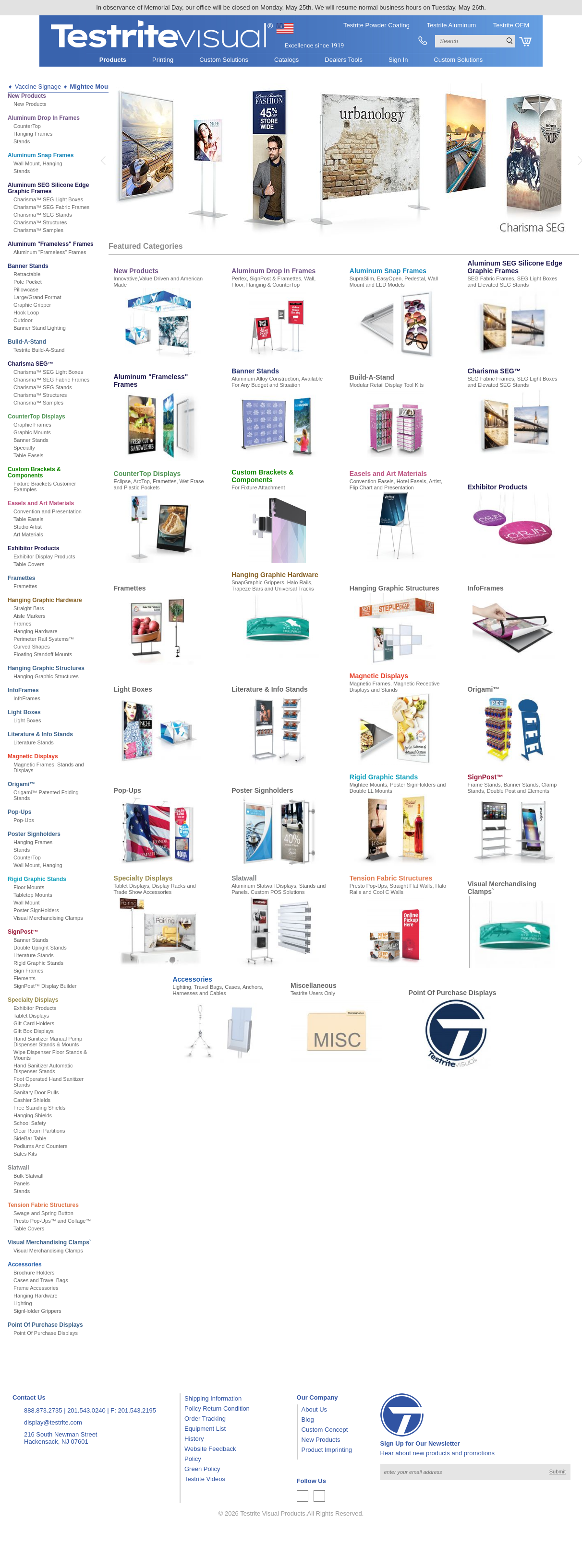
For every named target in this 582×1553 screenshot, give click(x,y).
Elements (24, 978)
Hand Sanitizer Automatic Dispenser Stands (43, 1068)
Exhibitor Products (33, 548)
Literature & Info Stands (40, 734)
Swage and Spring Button (43, 1213)
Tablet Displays (31, 1016)
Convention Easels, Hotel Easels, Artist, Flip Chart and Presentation (396, 484)
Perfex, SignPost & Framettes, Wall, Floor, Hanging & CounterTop (273, 282)
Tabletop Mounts (32, 895)
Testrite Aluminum (451, 25)
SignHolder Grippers (37, 1311)
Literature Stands (33, 742)
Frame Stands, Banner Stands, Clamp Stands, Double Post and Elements (512, 788)
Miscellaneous (314, 985)
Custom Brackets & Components (34, 472)
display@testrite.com (53, 1422)
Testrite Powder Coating (376, 25)
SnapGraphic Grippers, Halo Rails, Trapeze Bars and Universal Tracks (272, 585)
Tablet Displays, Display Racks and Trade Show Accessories (155, 889)
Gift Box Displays (33, 1031)
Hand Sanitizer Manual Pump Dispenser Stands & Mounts (47, 1041)
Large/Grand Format (37, 297)
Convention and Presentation (47, 511)
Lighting (22, 1303)
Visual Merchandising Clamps (48, 918)
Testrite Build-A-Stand (38, 350)
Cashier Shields (31, 1100)
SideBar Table (29, 1138)
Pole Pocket (27, 282)
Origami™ (21, 784)
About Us (314, 1409)
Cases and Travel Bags (40, 1280)
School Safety (29, 1123)
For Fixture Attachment (258, 487)
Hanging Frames (32, 134)
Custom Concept (325, 1429)
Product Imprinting (327, 1449)
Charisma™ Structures (40, 222)
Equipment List (205, 1428)
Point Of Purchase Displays (45, 1324)
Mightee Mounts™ (96, 86)
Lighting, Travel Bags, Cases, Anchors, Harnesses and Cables (217, 990)
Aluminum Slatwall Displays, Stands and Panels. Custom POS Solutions (278, 889)
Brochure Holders (34, 1272)
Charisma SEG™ (30, 363)
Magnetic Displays (33, 756)
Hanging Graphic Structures (46, 668)
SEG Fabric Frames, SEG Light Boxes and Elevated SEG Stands (512, 282)
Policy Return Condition (217, 1408)
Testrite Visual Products (272, 1513)
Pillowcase (25, 289)
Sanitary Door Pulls (36, 1092)
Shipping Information (213, 1398)
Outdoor (23, 320)
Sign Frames (28, 971)
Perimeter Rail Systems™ (43, 639)
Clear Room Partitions (39, 1131)
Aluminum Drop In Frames (44, 118)
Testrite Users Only (313, 993)
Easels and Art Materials (41, 503)
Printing (162, 59)
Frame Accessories (36, 1288)
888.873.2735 (43, 1410)
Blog (308, 1419)
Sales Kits (25, 1154)
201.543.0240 (86, 1410)
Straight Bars (28, 608)
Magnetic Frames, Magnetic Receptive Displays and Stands (395, 687)
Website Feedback (210, 1448)
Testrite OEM (511, 25)
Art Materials (28, 534)
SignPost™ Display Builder (44, 986)
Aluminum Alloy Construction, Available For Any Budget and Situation (277, 382)
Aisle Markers (29, 616)
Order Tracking (205, 1418)
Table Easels (28, 455)
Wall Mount (26, 902)
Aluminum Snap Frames (40, 155)
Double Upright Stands (40, 947)
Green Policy (202, 1468)
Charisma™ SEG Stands (42, 215)
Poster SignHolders (36, 910)
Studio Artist (27, 527)
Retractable (26, 274)
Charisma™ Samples (38, 230)
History (194, 1438)
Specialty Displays (33, 1000)
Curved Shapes (31, 646)
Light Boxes (24, 712)
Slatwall (18, 1167)
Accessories (25, 1264)
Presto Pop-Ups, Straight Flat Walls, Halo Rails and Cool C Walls (398, 889)
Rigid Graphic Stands (37, 879)
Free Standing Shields (39, 1108)
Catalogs (286, 59)
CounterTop (27, 126)
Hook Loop (26, 312)
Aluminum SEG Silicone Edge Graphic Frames (48, 188)
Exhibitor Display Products (44, 556)
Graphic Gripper (32, 305)
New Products (27, 96)
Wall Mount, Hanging (37, 163)
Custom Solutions (223, 59)
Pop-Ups (19, 812)
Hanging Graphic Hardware (45, 600)
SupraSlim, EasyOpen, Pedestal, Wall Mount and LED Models (394, 282)
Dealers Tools (344, 59)
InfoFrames (23, 690)
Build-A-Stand (27, 341)
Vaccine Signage (38, 86)
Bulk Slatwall (28, 1176)
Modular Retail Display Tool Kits (387, 385)
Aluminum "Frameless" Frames (51, 244)
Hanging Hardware (35, 631)
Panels (21, 1183)
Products (112, 59)
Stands (21, 141)
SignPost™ (23, 931)
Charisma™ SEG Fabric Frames (51, 207)
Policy (192, 1458)
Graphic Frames (32, 425)
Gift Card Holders (33, 1023)
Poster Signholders (34, 834)
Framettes (21, 578)
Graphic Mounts (32, 432)
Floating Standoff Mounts (42, 654)
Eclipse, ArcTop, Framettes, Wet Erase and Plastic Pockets (159, 484)
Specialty (24, 448)
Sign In (398, 59)
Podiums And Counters (40, 1146)
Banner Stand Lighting (39, 328)
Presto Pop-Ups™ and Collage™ (52, 1221)
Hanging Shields (32, 1115)
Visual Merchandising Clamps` (49, 1242)
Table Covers (28, 564)
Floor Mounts (28, 887)
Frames (22, 623)
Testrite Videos (204, 1479)
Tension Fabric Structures (43, 1205)
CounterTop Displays (36, 416)
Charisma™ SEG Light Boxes (48, 199)
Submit (557, 1471)
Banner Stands (28, 266)
